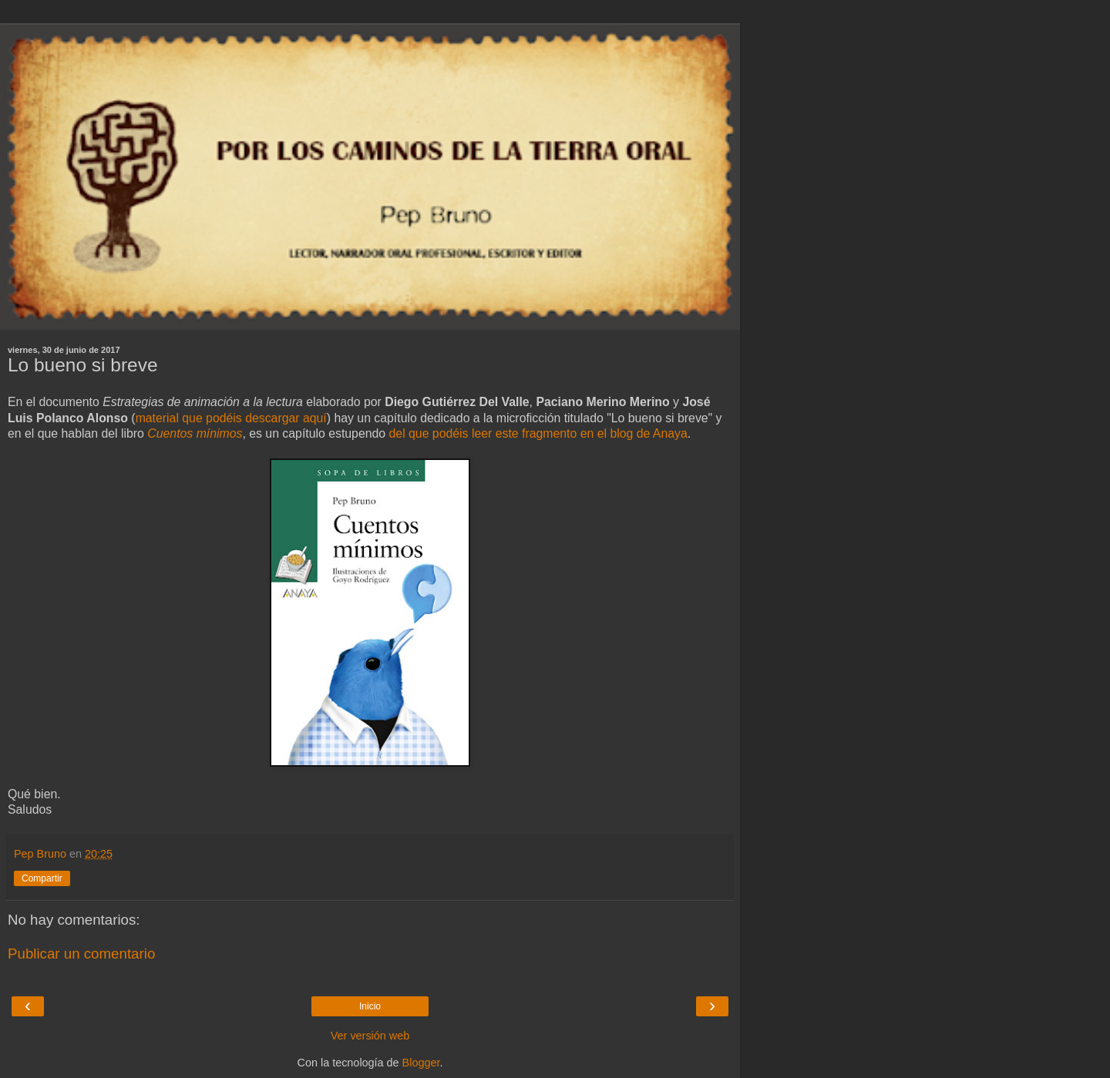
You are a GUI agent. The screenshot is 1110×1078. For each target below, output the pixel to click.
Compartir (42, 878)
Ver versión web (370, 1035)
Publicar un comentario (81, 953)
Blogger (421, 1062)
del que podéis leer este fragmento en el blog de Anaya (538, 433)
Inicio (370, 1006)
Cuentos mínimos (194, 433)
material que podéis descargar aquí (231, 418)
